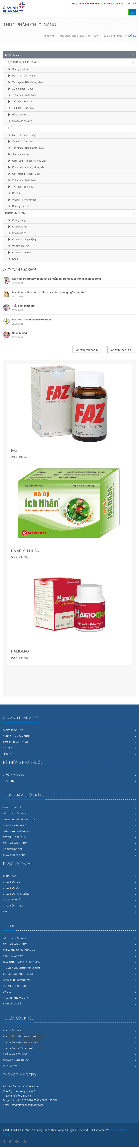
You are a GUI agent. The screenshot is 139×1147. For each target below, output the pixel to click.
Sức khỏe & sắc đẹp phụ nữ (19, 1036)
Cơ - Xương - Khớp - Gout (23, 173)
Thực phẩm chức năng (71, 35)
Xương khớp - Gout (20, 88)
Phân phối (9, 781)
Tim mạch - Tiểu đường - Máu (105, 35)
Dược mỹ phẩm (15, 213)
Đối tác (7, 748)
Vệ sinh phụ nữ (18, 246)
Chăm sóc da (16, 233)
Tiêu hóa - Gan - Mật (20, 108)
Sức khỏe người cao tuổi (18, 1048)
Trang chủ (48, 35)
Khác (12, 259)
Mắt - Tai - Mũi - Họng (21, 75)
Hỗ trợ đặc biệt (17, 114)
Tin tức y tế (10, 1066)
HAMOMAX (20, 651)
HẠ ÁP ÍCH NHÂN (25, 550)
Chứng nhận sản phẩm (16, 736)
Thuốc (9, 127)
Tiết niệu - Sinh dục (20, 101)
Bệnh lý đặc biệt (18, 206)
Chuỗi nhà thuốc (13, 775)
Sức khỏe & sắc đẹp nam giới (20, 1042)
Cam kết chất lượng (15, 742)
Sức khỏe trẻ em (13, 1030)
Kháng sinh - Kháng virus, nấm (26, 167)
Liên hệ (131, 3)
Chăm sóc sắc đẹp (19, 121)
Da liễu (13, 193)
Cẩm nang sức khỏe (15, 1054)
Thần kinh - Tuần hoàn (21, 95)
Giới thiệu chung (13, 730)
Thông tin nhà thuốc (16, 1060)
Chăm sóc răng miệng (21, 239)
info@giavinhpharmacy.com (27, 1104)
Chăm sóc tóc (17, 226)
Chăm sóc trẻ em (19, 252)
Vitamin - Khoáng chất (21, 199)
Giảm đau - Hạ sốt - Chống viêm (27, 160)
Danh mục (12, 54)
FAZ (14, 450)
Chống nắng (16, 220)
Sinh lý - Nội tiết (18, 69)
